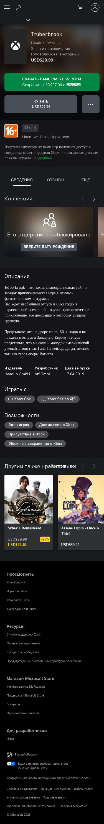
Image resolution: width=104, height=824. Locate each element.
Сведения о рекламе (73, 806)
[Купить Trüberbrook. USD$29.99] (40, 104)
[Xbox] (14, 19)
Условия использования (23, 797)
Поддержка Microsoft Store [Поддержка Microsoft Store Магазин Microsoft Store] (25, 695)
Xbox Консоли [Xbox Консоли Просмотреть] (16, 582)
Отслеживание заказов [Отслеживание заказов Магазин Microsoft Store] (23, 713)
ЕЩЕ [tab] (85, 179)
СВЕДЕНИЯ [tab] (22, 179)
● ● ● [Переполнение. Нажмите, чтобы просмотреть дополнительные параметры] (90, 104)
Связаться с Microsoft (22, 788)
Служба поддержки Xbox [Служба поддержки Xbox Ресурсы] (23, 634)
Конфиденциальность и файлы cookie (66, 788)
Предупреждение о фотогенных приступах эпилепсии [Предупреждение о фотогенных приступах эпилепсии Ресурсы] (44, 661)
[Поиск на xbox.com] (19, 7)
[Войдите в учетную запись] (95, 7)
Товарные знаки (54, 797)
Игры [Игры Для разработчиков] (10, 738)
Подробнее (43, 157)
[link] (28, 512)
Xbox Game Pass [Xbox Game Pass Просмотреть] (18, 600)
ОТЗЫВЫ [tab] (55, 179)
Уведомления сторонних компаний (31, 806)
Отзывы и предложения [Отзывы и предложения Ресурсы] (23, 643)
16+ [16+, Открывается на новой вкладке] (30, 128)
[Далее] (94, 199)
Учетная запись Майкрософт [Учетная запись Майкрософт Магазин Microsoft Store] (27, 686)
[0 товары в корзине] (81, 7)
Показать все (63, 466)
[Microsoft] (52, 4)
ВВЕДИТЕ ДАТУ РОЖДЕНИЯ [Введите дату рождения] (49, 247)
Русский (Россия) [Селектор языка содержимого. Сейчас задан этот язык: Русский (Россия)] (26, 754)
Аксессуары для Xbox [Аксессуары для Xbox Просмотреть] (21, 609)
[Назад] (82, 199)
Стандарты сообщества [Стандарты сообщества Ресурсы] (23, 652)
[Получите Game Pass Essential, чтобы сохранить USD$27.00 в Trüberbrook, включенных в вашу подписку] (52, 82)
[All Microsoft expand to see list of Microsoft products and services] (7, 7)
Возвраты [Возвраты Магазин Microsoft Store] (13, 704)
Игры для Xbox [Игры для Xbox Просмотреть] (17, 591)
